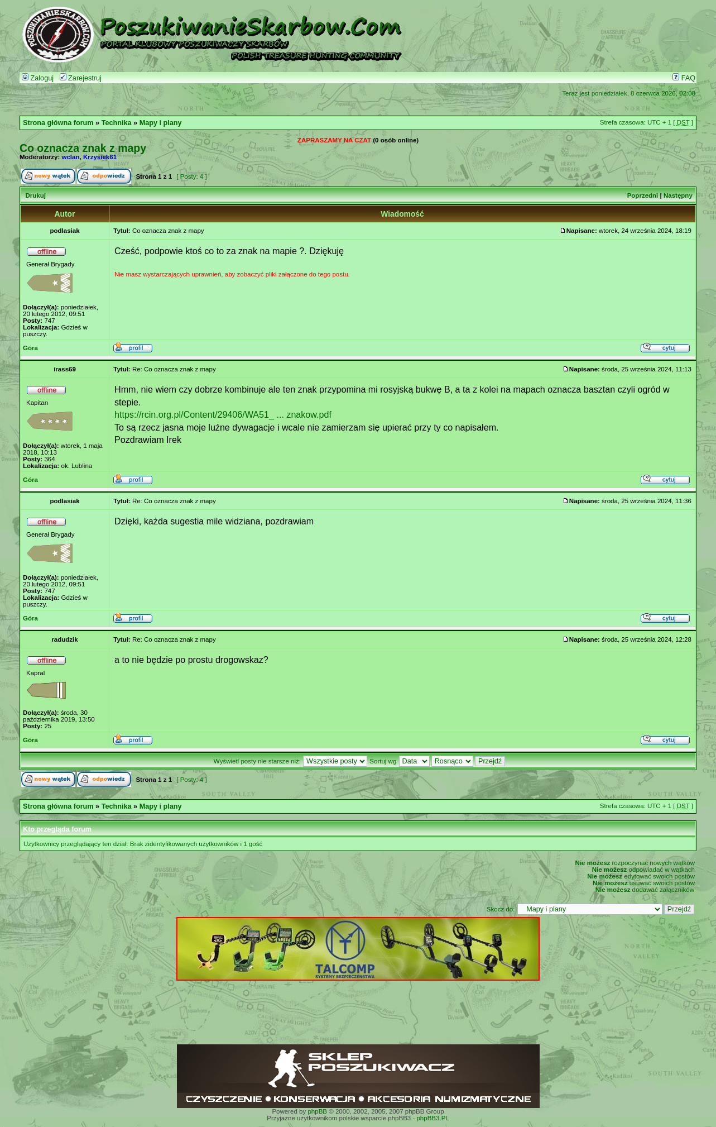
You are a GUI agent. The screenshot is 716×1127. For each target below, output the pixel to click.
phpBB (317, 1111)
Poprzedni (643, 195)
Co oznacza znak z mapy (83, 148)
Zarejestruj (81, 78)
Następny (678, 195)
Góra (30, 348)
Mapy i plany (161, 123)
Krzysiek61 (100, 157)
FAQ (683, 78)
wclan (71, 157)
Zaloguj (38, 78)
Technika (117, 123)
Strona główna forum (58, 123)
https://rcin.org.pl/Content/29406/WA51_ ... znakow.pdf (222, 414)
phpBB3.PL (432, 1118)
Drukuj (35, 195)
